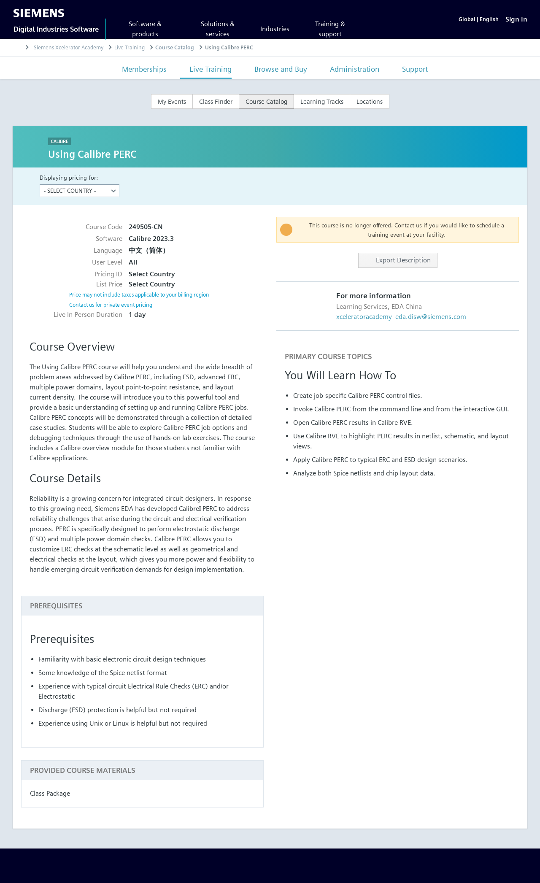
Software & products (145, 29)
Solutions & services (218, 29)
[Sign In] (516, 19)
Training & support (330, 29)
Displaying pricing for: (69, 177)
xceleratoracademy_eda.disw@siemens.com (401, 317)
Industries (274, 29)
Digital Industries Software (56, 29)
